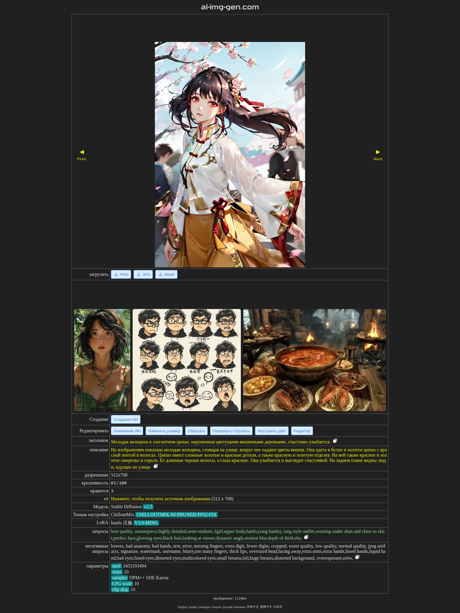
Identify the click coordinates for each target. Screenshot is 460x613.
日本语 (277, 606)
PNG (121, 274)
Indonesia (240, 607)
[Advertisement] (219, 29)
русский (228, 607)
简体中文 (253, 606)
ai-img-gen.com (230, 7)
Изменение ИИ (127, 431)
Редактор (302, 431)
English (182, 607)
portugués (204, 607)
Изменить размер (164, 431)
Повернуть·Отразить (231, 431)
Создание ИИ (126, 419)
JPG (143, 274)
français (216, 607)
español (192, 607)
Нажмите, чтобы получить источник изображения (160, 498)
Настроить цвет (272, 431)
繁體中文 (266, 606)
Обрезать (196, 431)
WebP (166, 274)
